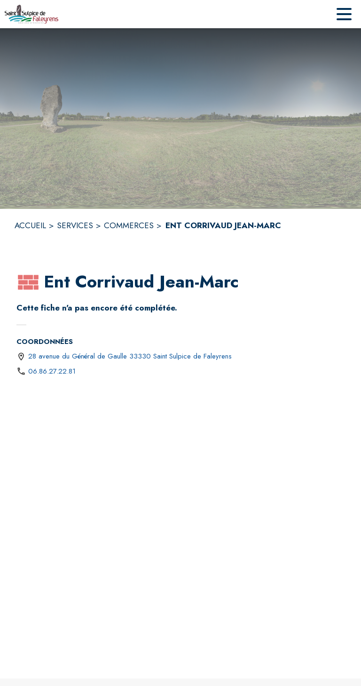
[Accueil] (31, 14)
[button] (28, 282)
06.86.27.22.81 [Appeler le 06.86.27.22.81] (52, 371)
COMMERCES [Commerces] (129, 225)
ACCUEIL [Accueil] (30, 225)
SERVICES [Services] (75, 225)
